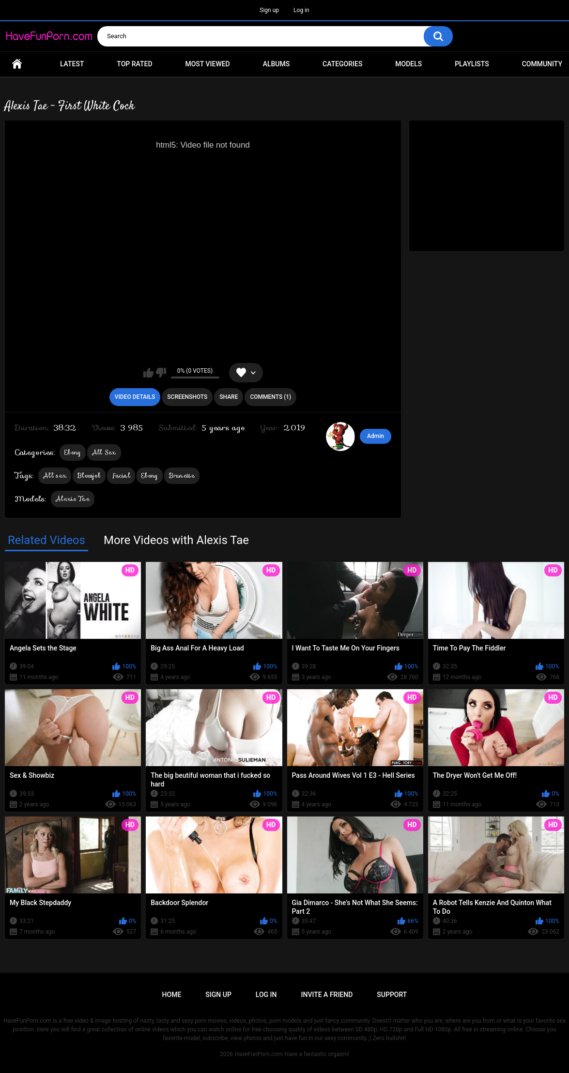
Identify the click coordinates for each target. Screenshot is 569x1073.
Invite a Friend (327, 994)
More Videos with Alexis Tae (176, 540)
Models (408, 64)
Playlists (472, 64)
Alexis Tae (73, 498)
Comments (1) (270, 396)
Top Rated (134, 64)
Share (228, 396)
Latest (72, 64)
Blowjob (89, 475)
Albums (276, 64)
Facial (121, 475)
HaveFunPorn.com (259, 1054)
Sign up (269, 10)
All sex (54, 475)
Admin (375, 436)
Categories (342, 64)
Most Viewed (207, 64)
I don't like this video (161, 373)
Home (17, 64)
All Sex (104, 452)
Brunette (182, 475)
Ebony (72, 452)
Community (542, 64)
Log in (301, 10)
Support (392, 994)
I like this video (148, 373)
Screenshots (187, 396)
